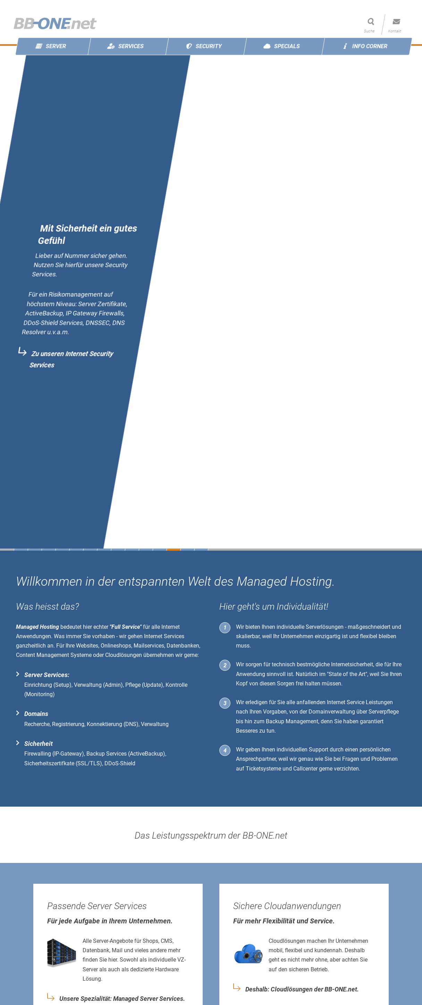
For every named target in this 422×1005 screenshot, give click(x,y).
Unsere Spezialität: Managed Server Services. (122, 998)
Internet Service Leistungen (360, 702)
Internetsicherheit (352, 664)
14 (201, 550)
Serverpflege (384, 711)
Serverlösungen (325, 627)
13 (187, 550)
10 (146, 550)
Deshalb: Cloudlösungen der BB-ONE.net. (302, 989)
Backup (275, 721)
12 (173, 550)
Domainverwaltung (332, 711)
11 (160, 550)
